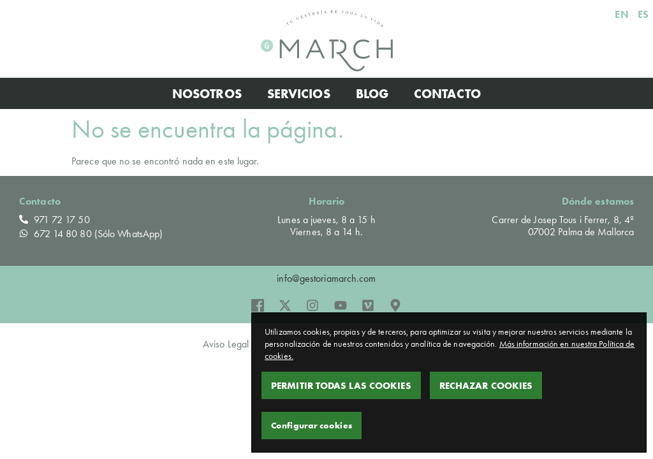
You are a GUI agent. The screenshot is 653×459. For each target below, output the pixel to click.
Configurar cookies (311, 425)
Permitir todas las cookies (341, 385)
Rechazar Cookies (486, 385)
